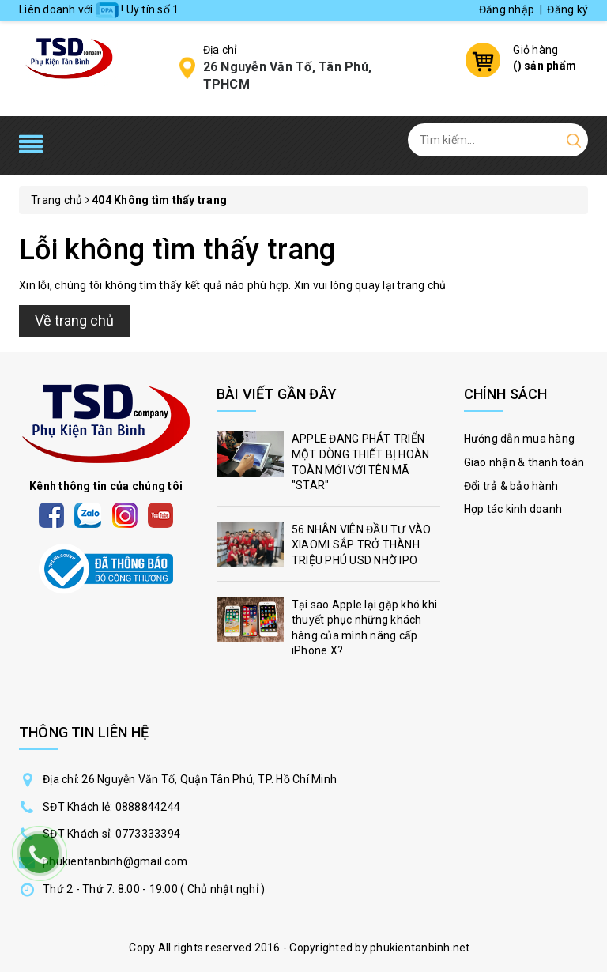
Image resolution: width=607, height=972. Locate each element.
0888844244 (148, 807)
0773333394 (148, 833)
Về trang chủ (74, 320)
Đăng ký (567, 9)
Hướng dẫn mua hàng (519, 438)
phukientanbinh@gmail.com (115, 861)
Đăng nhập (506, 9)
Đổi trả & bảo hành (511, 486)
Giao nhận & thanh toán (524, 462)
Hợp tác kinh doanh (513, 509)
